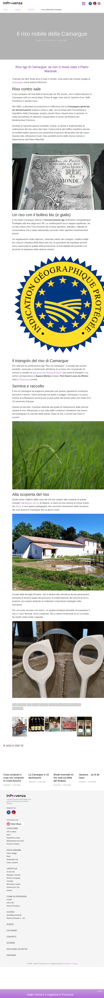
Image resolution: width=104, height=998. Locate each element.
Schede (11, 943)
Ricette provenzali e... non (16, 918)
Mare (8, 856)
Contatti (11, 937)
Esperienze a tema (13, 838)
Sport (8, 835)
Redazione (62, 40)
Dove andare (14, 850)
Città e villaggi (12, 853)
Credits (74, 964)
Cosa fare (12, 828)
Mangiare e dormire (13, 875)
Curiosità (31, 10)
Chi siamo (12, 930)
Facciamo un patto (17, 949)
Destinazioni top (12, 859)
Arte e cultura (11, 832)
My (84, 3)
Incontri (9, 890)
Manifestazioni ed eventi (15, 841)
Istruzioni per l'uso (13, 887)
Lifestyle (18, 10)
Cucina (10, 912)
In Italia (9, 900)
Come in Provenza (17, 896)
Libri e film (10, 903)
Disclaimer (67, 964)
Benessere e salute (13, 884)
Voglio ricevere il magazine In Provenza (50, 994)
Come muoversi (12, 863)
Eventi (10, 924)
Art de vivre (11, 872)
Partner (11, 955)
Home (5, 10)
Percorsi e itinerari (13, 844)
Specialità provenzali (14, 915)
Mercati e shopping (13, 878)
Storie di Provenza (13, 906)
